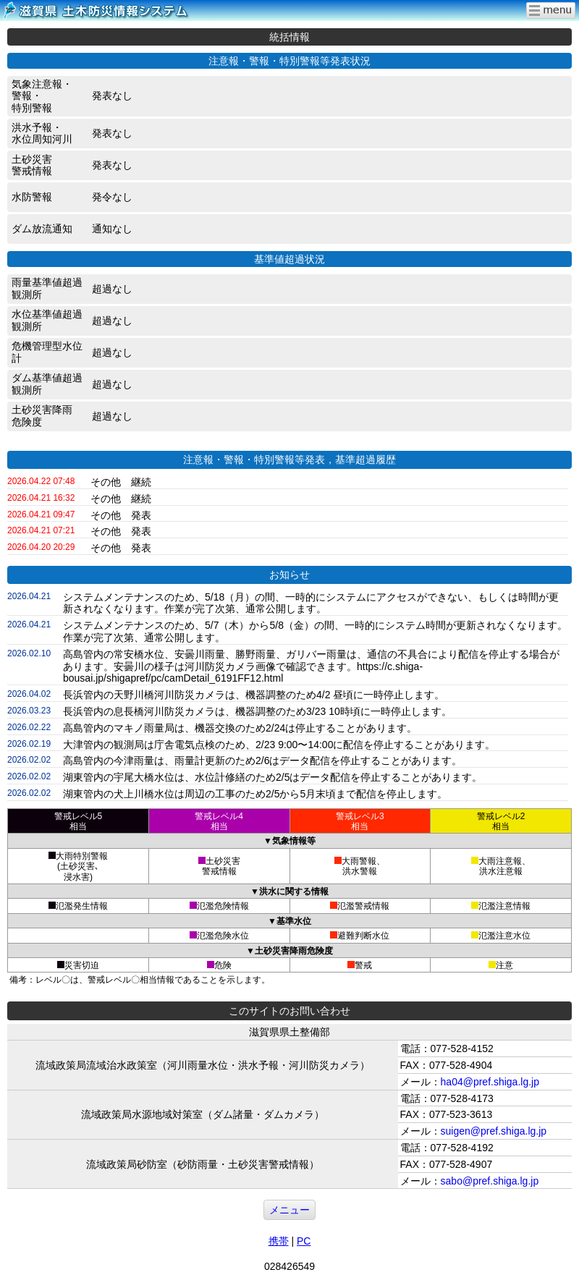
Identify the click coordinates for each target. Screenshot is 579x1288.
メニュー (289, 1210)
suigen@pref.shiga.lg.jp (494, 1131)
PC (303, 1241)
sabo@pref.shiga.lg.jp (490, 1181)
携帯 (279, 1241)
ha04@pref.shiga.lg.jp (490, 1082)
